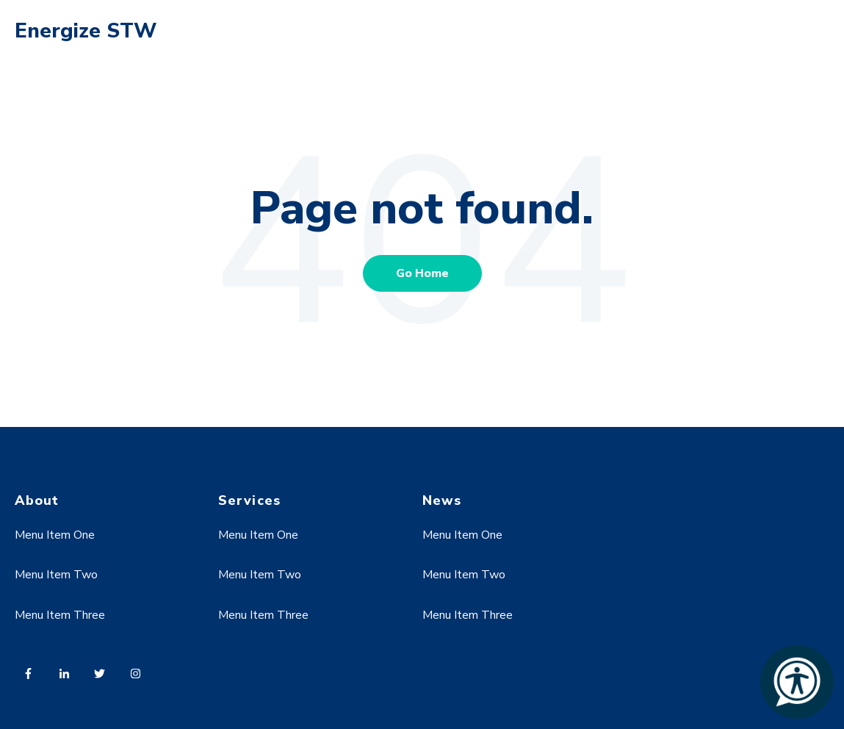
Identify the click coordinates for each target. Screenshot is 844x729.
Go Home (422, 273)
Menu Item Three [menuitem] (60, 615)
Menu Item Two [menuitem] (56, 575)
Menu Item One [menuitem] (55, 535)
